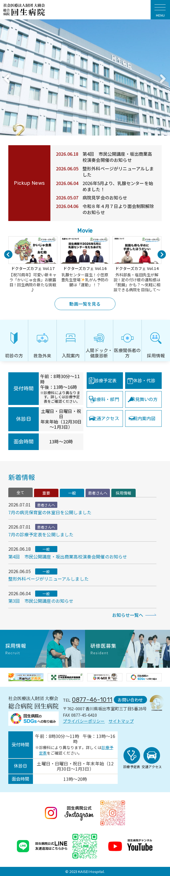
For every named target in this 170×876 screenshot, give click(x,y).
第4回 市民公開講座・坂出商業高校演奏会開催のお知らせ (117, 156)
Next (162, 78)
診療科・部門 (105, 399)
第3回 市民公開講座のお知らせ (40, 600)
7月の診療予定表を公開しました (40, 534)
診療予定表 (105, 380)
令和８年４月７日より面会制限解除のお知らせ (118, 209)
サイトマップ (121, 721)
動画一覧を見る (85, 303)
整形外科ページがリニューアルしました (118, 171)
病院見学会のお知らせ (105, 197)
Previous (6, 78)
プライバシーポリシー (84, 721)
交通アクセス (105, 418)
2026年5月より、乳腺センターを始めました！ (118, 186)
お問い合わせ (130, 700)
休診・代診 (144, 380)
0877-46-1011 (92, 699)
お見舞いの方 (144, 399)
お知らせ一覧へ (127, 615)
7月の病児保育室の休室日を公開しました (49, 512)
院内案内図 (144, 418)
